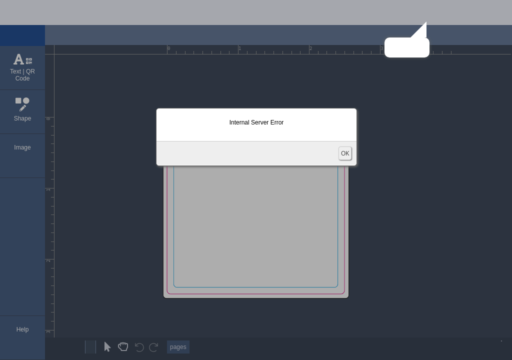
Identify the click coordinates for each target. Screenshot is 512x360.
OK (345, 153)
